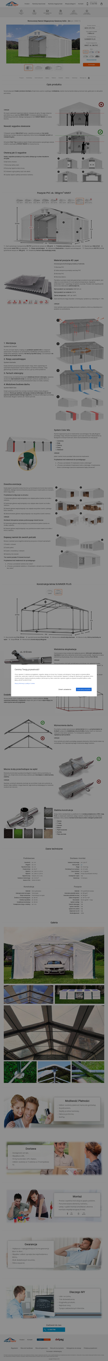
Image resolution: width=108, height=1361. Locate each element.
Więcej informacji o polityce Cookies (25, 683)
